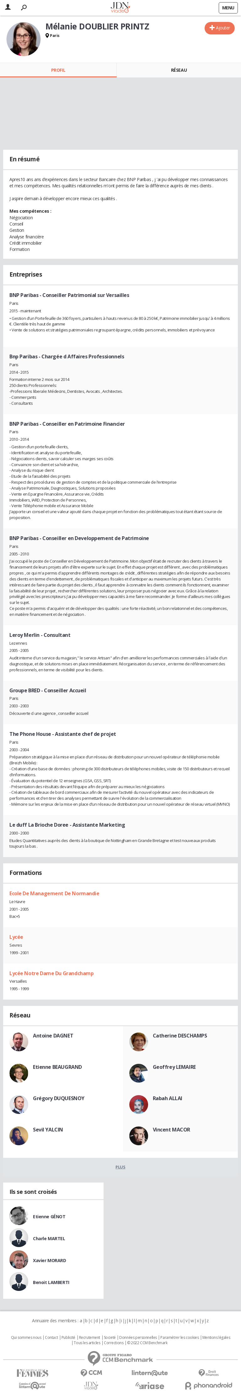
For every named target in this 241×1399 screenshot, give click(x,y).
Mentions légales (216, 1337)
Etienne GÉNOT (49, 1217)
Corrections (113, 1343)
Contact (51, 1337)
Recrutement (89, 1337)
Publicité (68, 1337)
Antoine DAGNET (53, 1035)
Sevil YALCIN (48, 1129)
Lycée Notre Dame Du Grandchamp (51, 973)
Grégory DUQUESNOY (58, 1098)
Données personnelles (138, 1337)
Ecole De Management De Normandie (54, 893)
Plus (120, 1167)
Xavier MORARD (49, 1260)
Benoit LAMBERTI (51, 1282)
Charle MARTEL (49, 1238)
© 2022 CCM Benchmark (147, 1343)
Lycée (16, 937)
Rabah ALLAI (167, 1098)
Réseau (179, 70)
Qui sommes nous (26, 1337)
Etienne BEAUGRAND (57, 1067)
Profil (58, 70)
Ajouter (223, 28)
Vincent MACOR (171, 1129)
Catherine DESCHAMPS (180, 1035)
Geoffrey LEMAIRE (174, 1067)
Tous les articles (87, 1343)
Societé (110, 1337)
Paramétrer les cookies (179, 1337)
